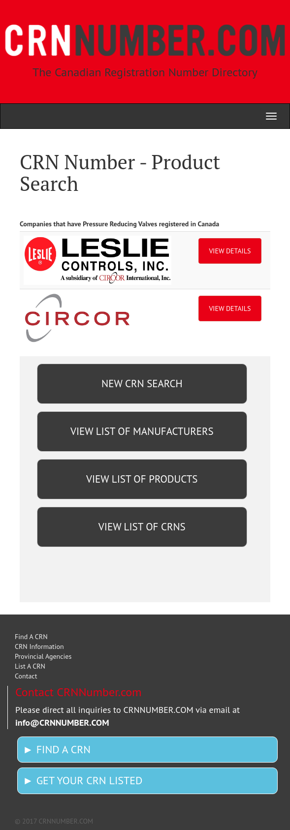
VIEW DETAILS (230, 250)
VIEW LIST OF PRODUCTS (141, 479)
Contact (26, 676)
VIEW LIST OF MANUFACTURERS (142, 431)
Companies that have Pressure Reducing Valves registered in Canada (119, 223)
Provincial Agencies (43, 656)
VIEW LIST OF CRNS (142, 526)
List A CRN (30, 666)
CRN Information (39, 646)
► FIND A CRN (57, 749)
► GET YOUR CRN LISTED (82, 780)
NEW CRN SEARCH (141, 383)
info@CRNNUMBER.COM (62, 722)
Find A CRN (31, 636)
